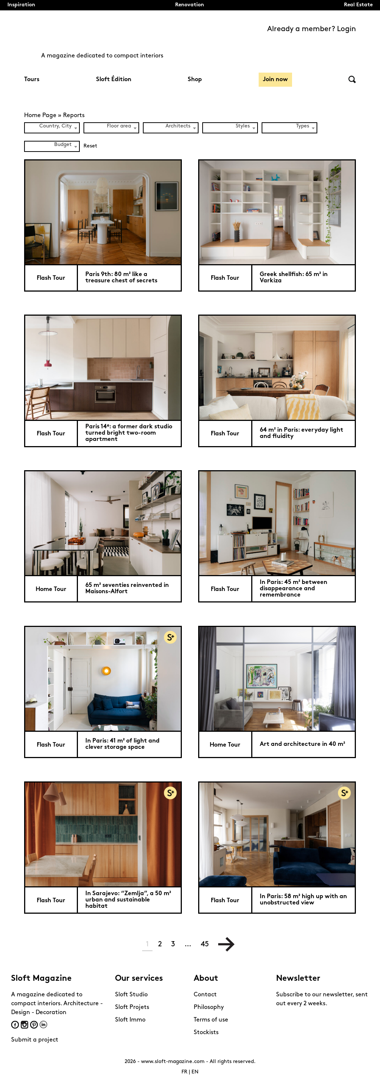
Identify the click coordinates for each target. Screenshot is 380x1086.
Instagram (24, 1025)
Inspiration (21, 5)
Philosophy (209, 1007)
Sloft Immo (130, 1020)
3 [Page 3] (173, 944)
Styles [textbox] (243, 126)
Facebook (15, 1025)
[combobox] (52, 127)
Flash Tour (51, 278)
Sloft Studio (131, 995)
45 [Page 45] (205, 944)
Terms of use (211, 1020)
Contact (205, 995)
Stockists (206, 1033)
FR (184, 1072)
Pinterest (34, 1025)
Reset (90, 146)
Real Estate (358, 5)
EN (195, 1072)
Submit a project (34, 1040)
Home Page (40, 116)
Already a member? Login (311, 29)
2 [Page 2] (160, 944)
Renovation (189, 5)
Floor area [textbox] (119, 126)
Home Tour (51, 589)
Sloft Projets (132, 1007)
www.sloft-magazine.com (172, 1062)
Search (352, 79)
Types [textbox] (302, 126)
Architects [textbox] (178, 126)
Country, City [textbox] (55, 126)
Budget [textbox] (63, 144)
